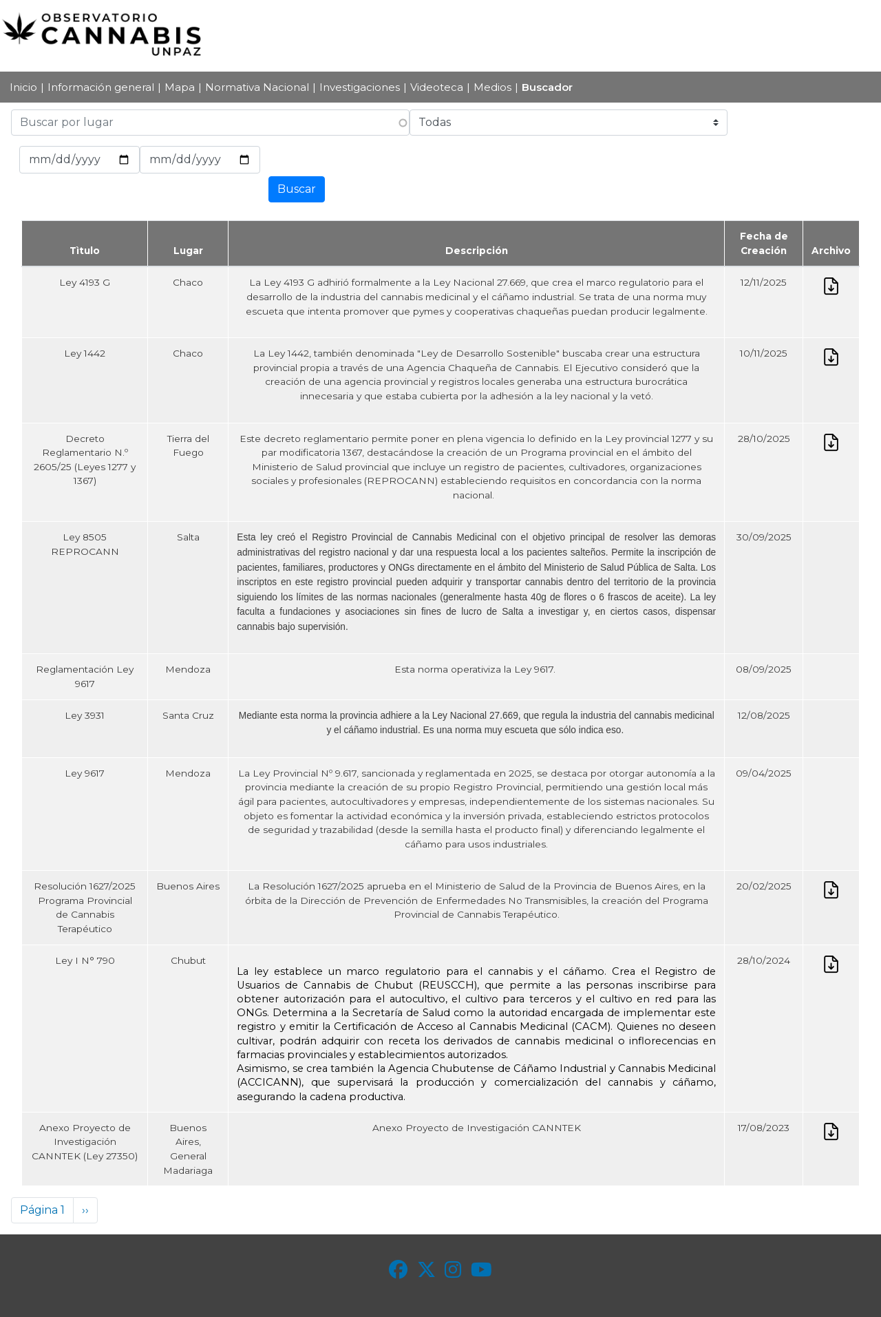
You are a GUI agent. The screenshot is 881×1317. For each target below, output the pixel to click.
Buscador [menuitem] (547, 87)
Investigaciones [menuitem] (359, 87)
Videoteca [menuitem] (436, 87)
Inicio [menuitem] (23, 87)
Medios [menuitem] (492, 87)
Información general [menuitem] (100, 87)
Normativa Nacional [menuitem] (257, 87)
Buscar (296, 189)
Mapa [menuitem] (179, 87)
